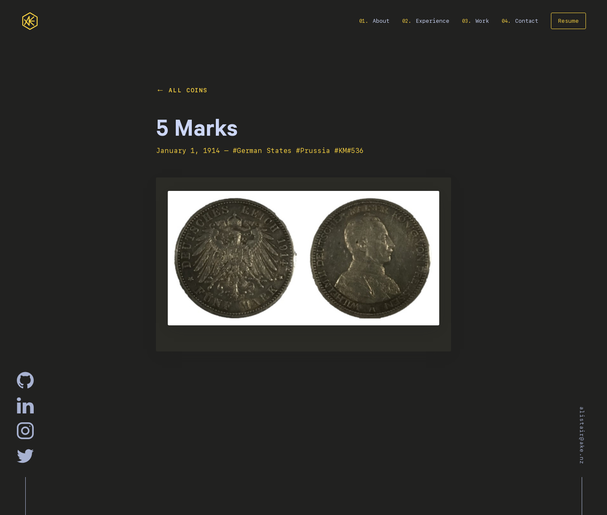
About (381, 21)
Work (482, 21)
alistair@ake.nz (582, 436)
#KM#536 (349, 151)
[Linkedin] (25, 405)
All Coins (188, 90)
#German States (262, 151)
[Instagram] (25, 430)
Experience (432, 21)
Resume (568, 21)
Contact (526, 21)
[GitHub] (25, 380)
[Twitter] (25, 456)
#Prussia (313, 151)
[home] (30, 21)
